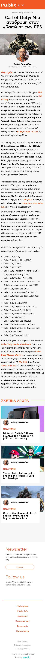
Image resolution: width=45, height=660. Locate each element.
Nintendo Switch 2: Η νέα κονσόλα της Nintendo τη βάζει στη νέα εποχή (18, 436)
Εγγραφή (19, 567)
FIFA (40, 92)
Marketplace (22, 606)
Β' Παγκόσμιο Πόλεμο (27, 131)
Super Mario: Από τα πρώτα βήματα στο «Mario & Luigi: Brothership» (19, 476)
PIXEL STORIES (9, 429)
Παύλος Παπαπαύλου (22, 64)
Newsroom (22, 616)
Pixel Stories (28, 12)
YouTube (20, 592)
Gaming (20, 12)
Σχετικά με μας (22, 621)
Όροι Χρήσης (22, 641)
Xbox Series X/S (8, 365)
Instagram (26, 592)
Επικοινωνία (22, 626)
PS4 (20, 362)
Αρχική (14, 12)
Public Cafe (22, 611)
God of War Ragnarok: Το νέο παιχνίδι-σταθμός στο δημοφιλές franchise (20, 516)
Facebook (9, 592)
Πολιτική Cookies (22, 648)
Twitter (14, 592)
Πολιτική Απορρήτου (22, 645)
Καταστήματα (22, 631)
